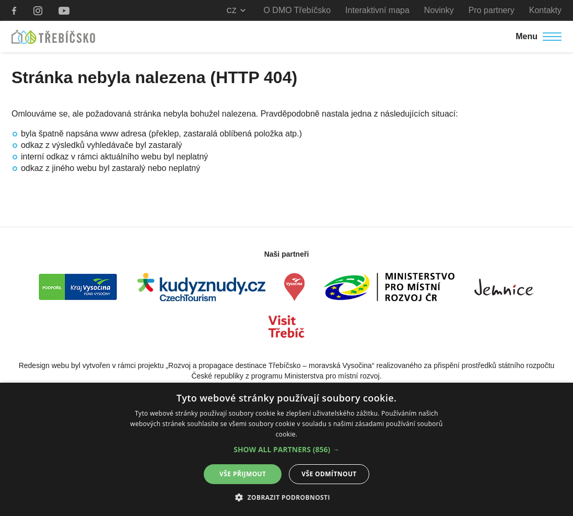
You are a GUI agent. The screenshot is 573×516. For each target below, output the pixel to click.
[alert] (286, 449)
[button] (286, 449)
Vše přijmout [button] (242, 473)
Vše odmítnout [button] (328, 473)
